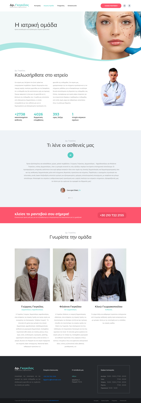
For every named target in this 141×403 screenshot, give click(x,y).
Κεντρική (37, 6)
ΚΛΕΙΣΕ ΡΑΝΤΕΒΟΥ (111, 6)
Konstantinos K (54, 400)
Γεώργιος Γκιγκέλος (32, 306)
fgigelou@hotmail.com (52, 380)
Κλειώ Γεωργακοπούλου (108, 306)
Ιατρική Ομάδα (49, 6)
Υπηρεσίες (61, 6)
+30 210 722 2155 (112, 215)
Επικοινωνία (72, 6)
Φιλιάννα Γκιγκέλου (70, 306)
